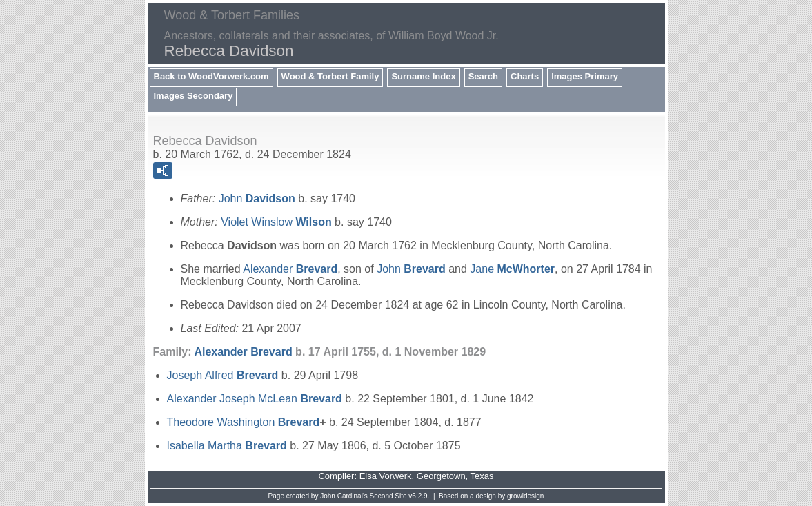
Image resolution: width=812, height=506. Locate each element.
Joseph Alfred (223, 375)
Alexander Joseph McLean (254, 399)
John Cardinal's (344, 496)
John (257, 198)
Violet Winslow (276, 222)
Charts (525, 76)
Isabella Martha (227, 445)
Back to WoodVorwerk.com (211, 76)
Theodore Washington (243, 422)
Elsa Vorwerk (385, 476)
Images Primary (584, 76)
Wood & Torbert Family (330, 76)
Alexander (290, 269)
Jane (512, 269)
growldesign (525, 496)
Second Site (388, 496)
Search (483, 76)
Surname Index (423, 76)
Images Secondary (193, 95)
